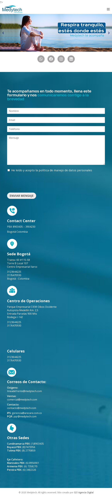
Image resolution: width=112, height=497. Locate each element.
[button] (3, 33)
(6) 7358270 (22, 466)
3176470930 (14, 275)
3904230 (30, 226)
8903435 (18, 226)
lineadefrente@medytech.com (24, 391)
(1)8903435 (25, 443)
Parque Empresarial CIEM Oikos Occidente (32, 306)
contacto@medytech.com (21, 408)
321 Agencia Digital (83, 492)
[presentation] (31, 187)
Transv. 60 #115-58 (18, 260)
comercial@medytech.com (22, 399)
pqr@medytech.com (25, 416)
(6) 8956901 (23, 463)
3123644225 (14, 271)
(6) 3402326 (21, 470)
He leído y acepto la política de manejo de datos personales (51, 170)
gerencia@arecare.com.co (27, 413)
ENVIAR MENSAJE (22, 196)
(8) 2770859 (21, 450)
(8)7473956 (21, 447)
